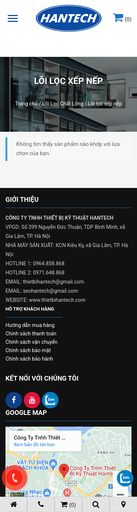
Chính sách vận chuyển (31, 342)
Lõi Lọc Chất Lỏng (62, 104)
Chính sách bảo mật (28, 350)
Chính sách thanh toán (30, 333)
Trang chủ (26, 104)
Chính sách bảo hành (29, 359)
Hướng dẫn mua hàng (29, 325)
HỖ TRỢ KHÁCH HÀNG (29, 309)
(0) (122, 19)
